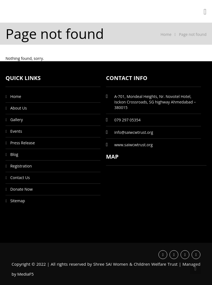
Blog (14, 154)
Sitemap (17, 200)
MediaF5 (25, 274)
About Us (18, 108)
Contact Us (20, 177)
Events (16, 131)
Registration (21, 166)
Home (165, 34)
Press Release (22, 142)
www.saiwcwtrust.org (133, 144)
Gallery (16, 119)
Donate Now (21, 189)
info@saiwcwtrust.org (133, 132)
